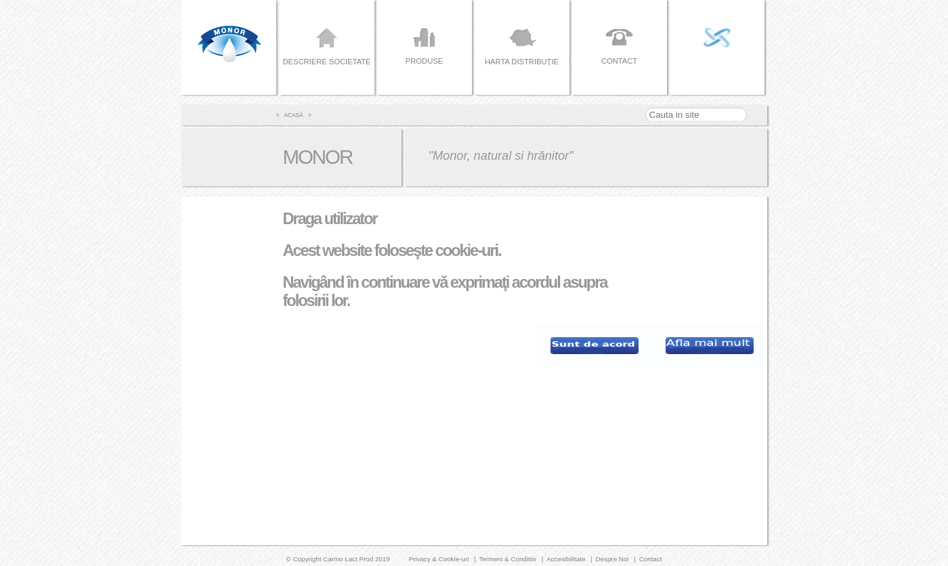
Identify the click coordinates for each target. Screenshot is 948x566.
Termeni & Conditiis (507, 559)
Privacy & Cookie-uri (438, 559)
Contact (650, 559)
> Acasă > (293, 115)
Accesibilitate (565, 559)
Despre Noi (611, 559)
